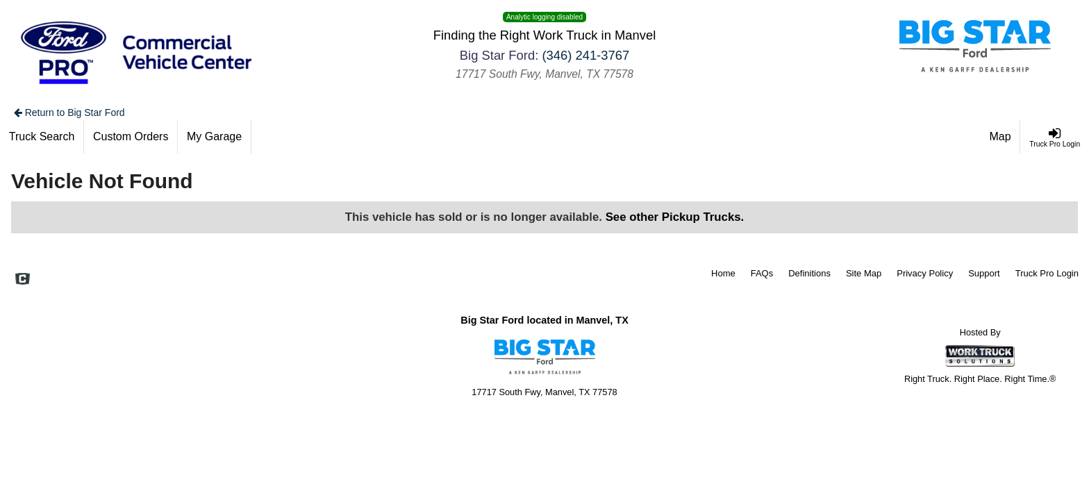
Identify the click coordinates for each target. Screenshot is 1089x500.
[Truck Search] (42, 136)
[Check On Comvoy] (22, 279)
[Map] (1001, 136)
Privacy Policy (925, 273)
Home (723, 273)
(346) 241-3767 (585, 55)
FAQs (762, 273)
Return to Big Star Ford (69, 112)
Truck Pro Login (1047, 273)
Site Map (863, 273)
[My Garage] (214, 136)
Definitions (809, 273)
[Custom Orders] (131, 136)
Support (984, 273)
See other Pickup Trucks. (675, 217)
